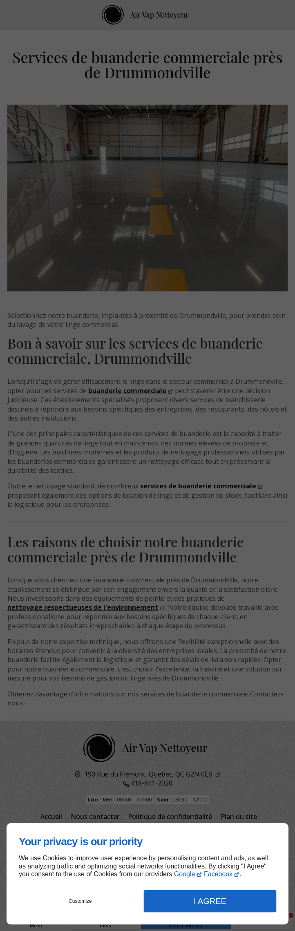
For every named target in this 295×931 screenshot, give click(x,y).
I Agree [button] (210, 901)
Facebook (218, 874)
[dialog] (147, 873)
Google (184, 874)
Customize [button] (80, 901)
